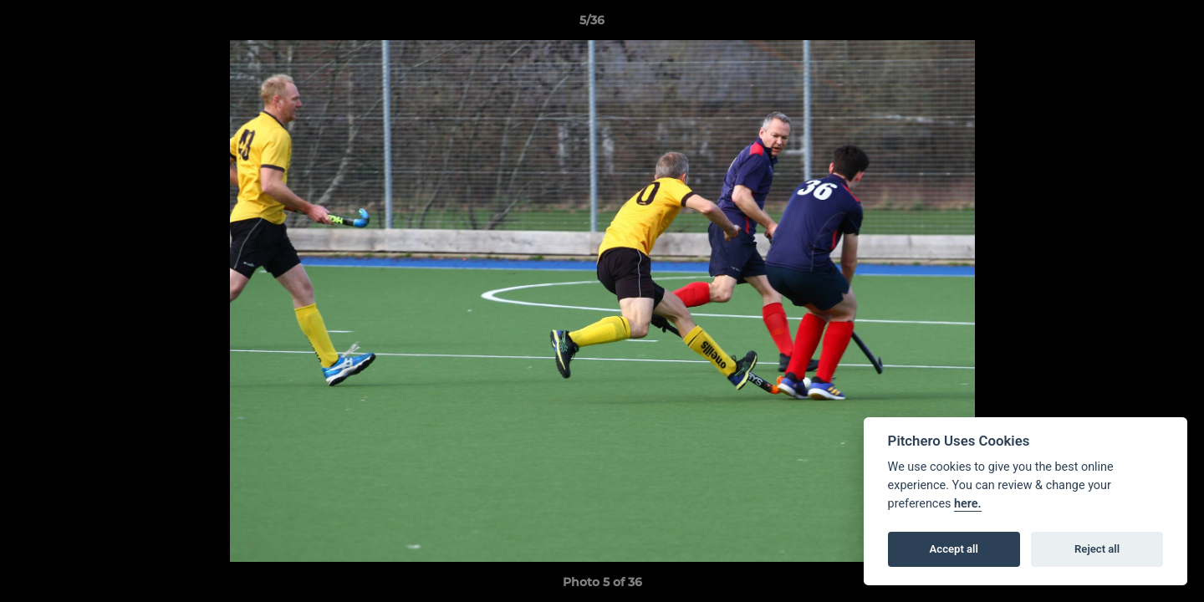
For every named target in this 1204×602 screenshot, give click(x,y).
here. (968, 504)
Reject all (1097, 549)
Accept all (954, 549)
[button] (1134, 24)
